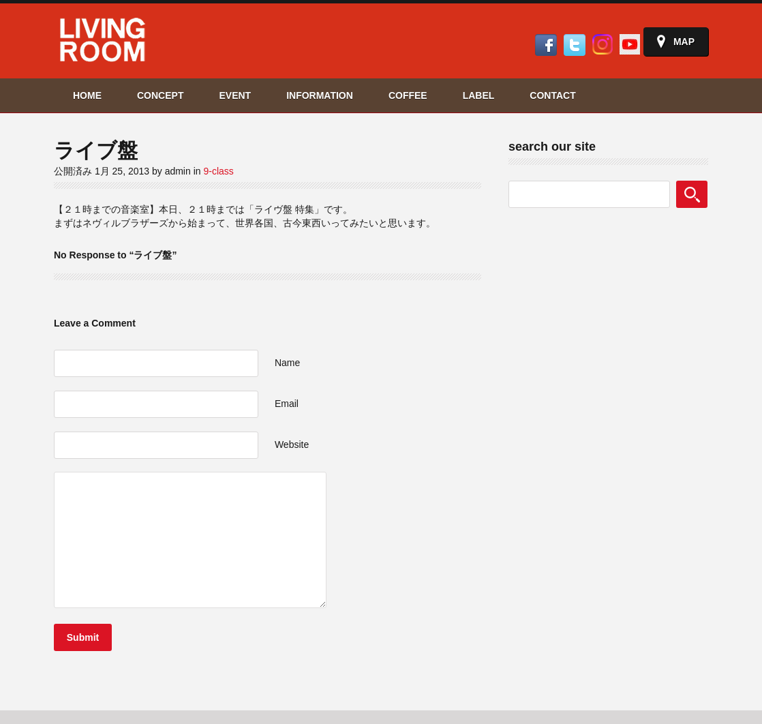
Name (287, 362)
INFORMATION (319, 95)
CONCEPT (160, 95)
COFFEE (407, 95)
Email (287, 403)
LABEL (479, 95)
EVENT (235, 95)
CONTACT (552, 95)
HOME (87, 95)
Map (684, 41)
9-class (218, 171)
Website (292, 444)
